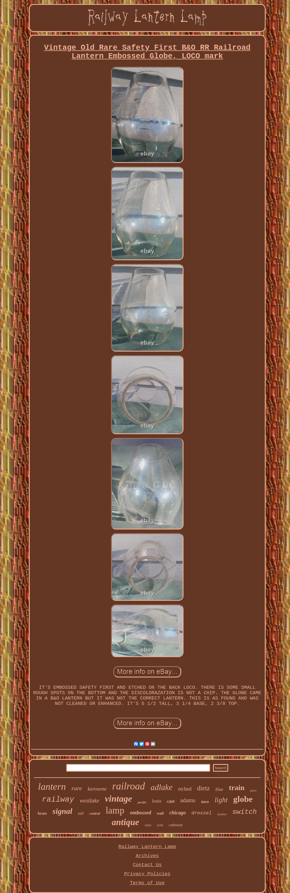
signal (62, 811)
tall (81, 813)
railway (58, 799)
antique (125, 822)
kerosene (97, 789)
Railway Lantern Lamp (147, 846)
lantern (52, 786)
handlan (222, 814)
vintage (118, 798)
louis (156, 801)
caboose (176, 825)
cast (171, 801)
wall (160, 813)
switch (244, 812)
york (160, 825)
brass (42, 813)
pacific (142, 802)
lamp (115, 810)
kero (205, 802)
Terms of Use (147, 883)
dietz (203, 788)
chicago (177, 812)
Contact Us (147, 865)
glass (253, 790)
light (221, 800)
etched (184, 789)
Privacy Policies (147, 874)
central (94, 813)
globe (243, 799)
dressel (201, 813)
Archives (147, 855)
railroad (128, 786)
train (236, 788)
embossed (140, 812)
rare (76, 788)
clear (148, 825)
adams (188, 800)
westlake (89, 800)
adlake (161, 787)
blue (219, 789)
